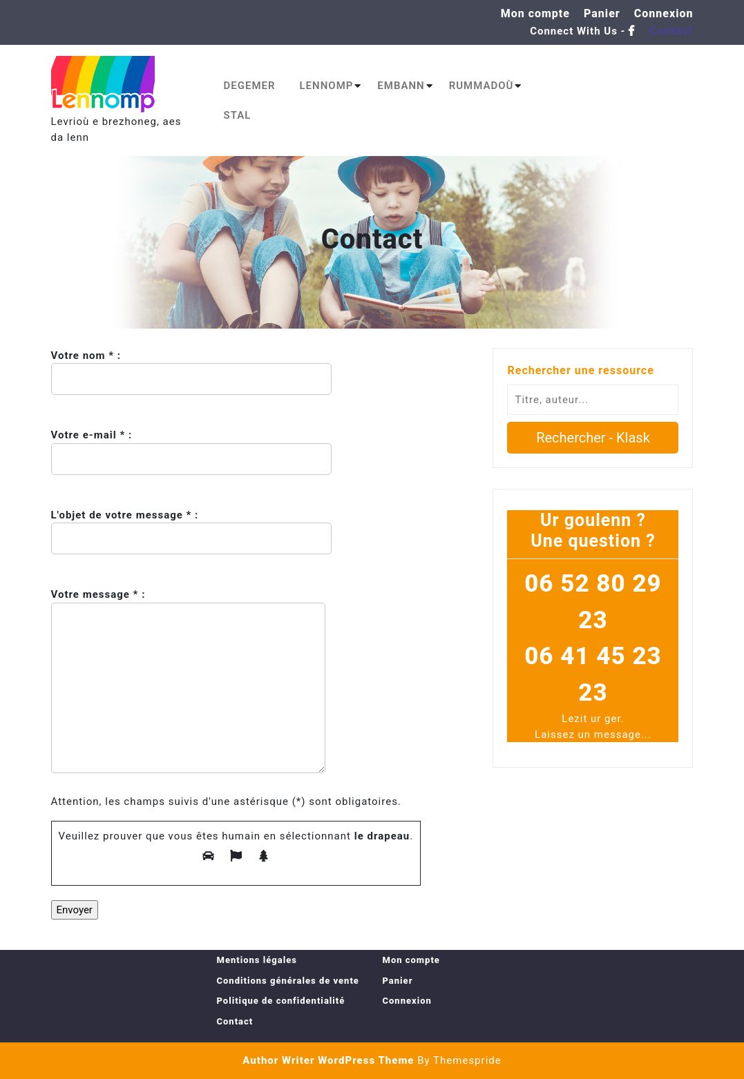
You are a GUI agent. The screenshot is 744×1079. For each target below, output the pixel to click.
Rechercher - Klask (593, 437)
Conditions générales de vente (288, 980)
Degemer (250, 85)
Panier (602, 13)
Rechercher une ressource (580, 370)
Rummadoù (481, 85)
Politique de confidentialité (281, 1000)
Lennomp (327, 85)
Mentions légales (257, 960)
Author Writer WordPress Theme (328, 1060)
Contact (671, 30)
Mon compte (535, 13)
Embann (400, 85)
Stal (237, 115)
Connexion (664, 13)
